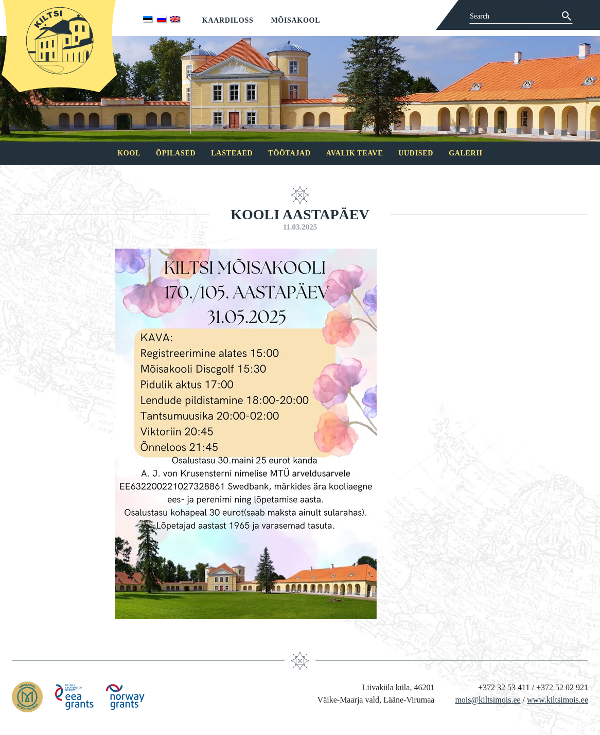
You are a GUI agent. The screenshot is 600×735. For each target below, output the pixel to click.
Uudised (415, 153)
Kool (128, 153)
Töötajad (289, 153)
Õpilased (176, 153)
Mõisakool (295, 20)
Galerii (466, 153)
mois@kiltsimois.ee (487, 699)
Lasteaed (232, 153)
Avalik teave (354, 153)
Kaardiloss (228, 20)
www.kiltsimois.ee (557, 699)
